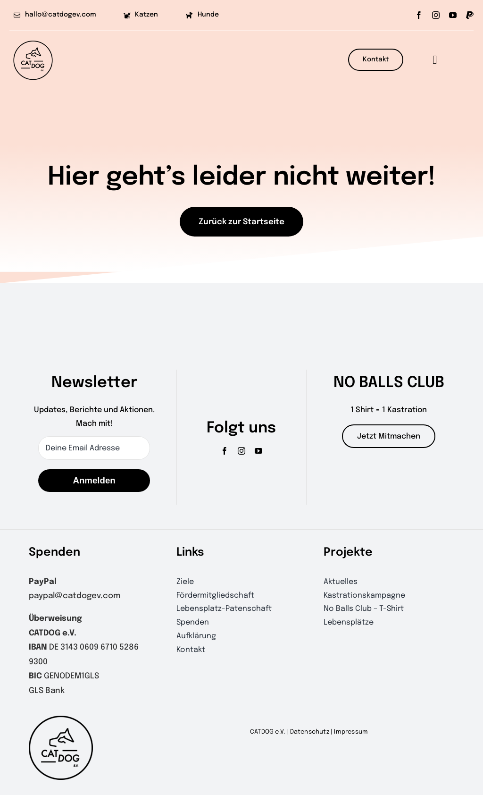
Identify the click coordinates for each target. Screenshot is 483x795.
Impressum (351, 732)
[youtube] (453, 15)
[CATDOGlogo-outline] (33, 40)
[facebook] (419, 15)
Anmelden (94, 480)
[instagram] (436, 15)
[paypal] (470, 15)
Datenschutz (309, 732)
